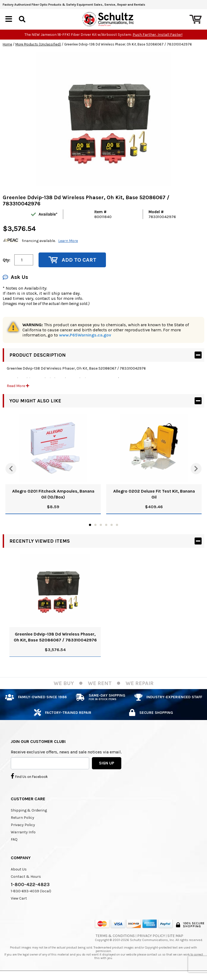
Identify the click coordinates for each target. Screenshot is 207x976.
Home (7, 44)
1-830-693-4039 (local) (31, 891)
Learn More (68, 240)
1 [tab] (90, 525)
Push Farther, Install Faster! (157, 34)
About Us (19, 869)
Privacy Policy (23, 825)
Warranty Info (23, 832)
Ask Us (15, 277)
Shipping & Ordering (29, 810)
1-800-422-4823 (30, 884)
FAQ (14, 839)
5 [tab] (112, 525)
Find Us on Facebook (29, 776)
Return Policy (22, 817)
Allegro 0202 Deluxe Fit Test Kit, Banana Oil (154, 494)
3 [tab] (101, 525)
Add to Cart (72, 260)
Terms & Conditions (115, 935)
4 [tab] (106, 525)
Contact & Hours (26, 876)
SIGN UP (106, 763)
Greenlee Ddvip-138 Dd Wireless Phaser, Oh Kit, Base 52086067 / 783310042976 (55, 637)
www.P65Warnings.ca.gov (85, 335)
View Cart (19, 898)
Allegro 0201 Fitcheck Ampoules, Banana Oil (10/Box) (53, 494)
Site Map (175, 935)
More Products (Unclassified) (38, 44)
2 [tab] (95, 525)
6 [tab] (117, 525)
